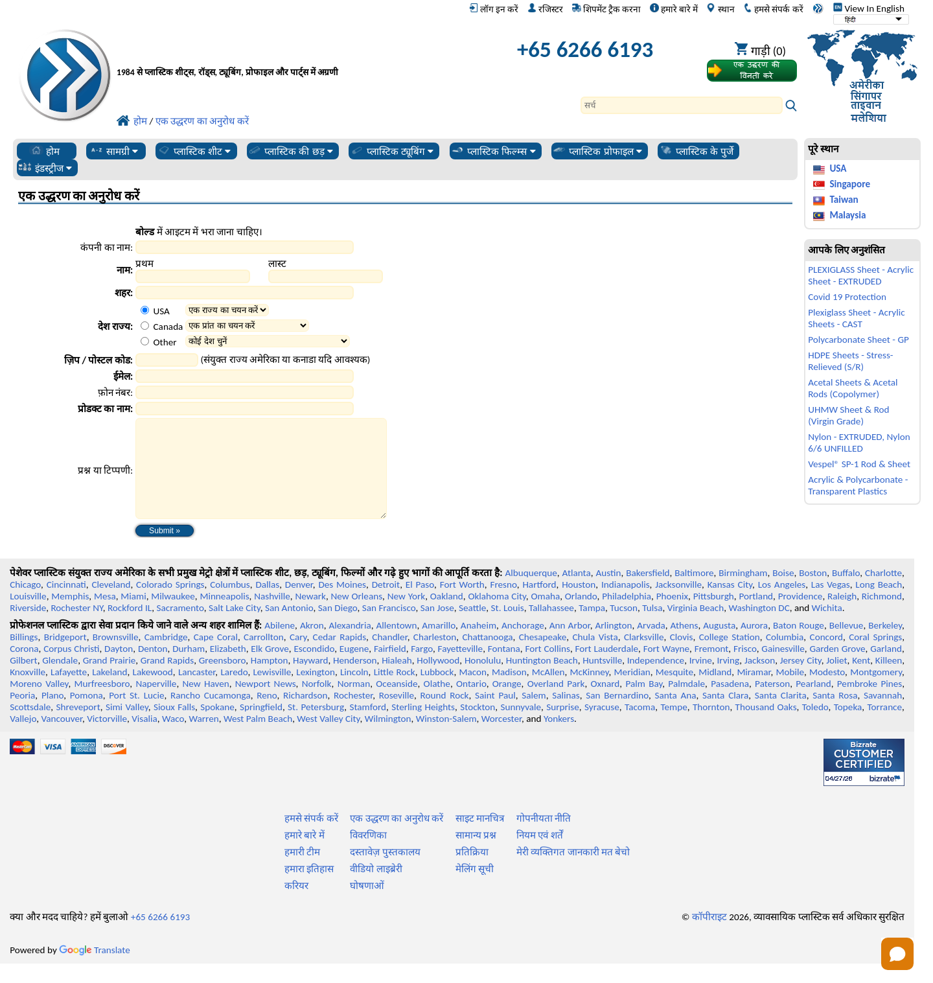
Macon (473, 691)
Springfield (261, 726)
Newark (310, 615)
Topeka (848, 726)
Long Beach (878, 604)
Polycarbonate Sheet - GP (858, 339)
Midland (714, 691)
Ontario (471, 703)
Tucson (624, 627)
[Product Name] (244, 408)
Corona (24, 668)
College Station (729, 656)
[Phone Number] (244, 392)
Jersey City (801, 680)
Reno (267, 715)
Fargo (422, 668)
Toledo (815, 726)
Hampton (269, 680)
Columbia (784, 656)
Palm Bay (643, 703)
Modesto (827, 691)
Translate (94, 969)
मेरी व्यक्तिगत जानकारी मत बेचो (573, 871)
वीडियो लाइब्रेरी (376, 888)
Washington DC (758, 627)
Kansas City (730, 604)
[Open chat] (897, 954)
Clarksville (644, 656)
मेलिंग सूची (474, 888)
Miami (133, 615)
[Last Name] (325, 276)
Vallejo (23, 738)
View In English (868, 8)
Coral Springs (875, 656)
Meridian (632, 691)
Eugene (354, 668)
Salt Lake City (234, 627)
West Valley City (328, 738)
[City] (244, 292)
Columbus (230, 604)
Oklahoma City (496, 615)
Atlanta (576, 592)
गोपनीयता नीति (543, 838)
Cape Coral (216, 656)
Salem (534, 715)
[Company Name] (244, 247)
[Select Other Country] (267, 341)
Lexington (315, 691)
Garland (886, 668)
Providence (800, 615)
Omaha (545, 615)
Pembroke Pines (869, 703)
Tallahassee (551, 627)
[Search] (682, 105)
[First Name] (192, 276)
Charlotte (883, 592)
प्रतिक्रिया (472, 871)
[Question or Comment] (260, 478)
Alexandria (349, 645)
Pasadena (730, 703)
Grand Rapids (167, 680)
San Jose (437, 627)
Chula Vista (595, 656)
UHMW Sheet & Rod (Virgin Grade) (848, 415)
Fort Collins (547, 668)
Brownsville (116, 656)
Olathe (437, 703)
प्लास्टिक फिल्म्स (493, 151)
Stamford (367, 726)
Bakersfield (647, 592)
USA (837, 168)
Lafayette (69, 691)
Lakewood (153, 691)
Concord (826, 656)
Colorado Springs (170, 604)
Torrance (885, 726)
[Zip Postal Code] (166, 360)
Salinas (565, 715)
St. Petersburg (316, 726)
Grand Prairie (109, 680)
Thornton (711, 726)
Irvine (700, 680)
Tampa (592, 627)
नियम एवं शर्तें (539, 855)
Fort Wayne (666, 668)
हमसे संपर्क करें (773, 9)
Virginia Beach (695, 627)
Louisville (28, 615)
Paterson (772, 703)
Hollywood (438, 680)
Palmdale (686, 703)
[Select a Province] (247, 325)
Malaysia (847, 215)
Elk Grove (269, 668)
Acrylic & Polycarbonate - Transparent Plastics (858, 485)
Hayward (310, 680)
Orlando (581, 615)
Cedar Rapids (340, 656)
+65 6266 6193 (585, 49)
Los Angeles (782, 604)
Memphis (70, 615)
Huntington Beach (542, 680)
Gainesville (782, 668)
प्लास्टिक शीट (194, 151)
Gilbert (23, 680)
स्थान (720, 9)
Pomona (86, 715)
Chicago (25, 604)
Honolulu (483, 680)
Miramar (753, 691)
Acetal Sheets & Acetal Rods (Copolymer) (852, 388)
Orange (507, 703)
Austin (608, 592)
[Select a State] (227, 310)
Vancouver (61, 738)
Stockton (477, 726)
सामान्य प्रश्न (475, 855)
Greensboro (222, 680)
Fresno (503, 604)
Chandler (389, 656)
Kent (861, 680)
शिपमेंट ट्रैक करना (606, 9)
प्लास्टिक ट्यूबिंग (392, 151)
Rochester (353, 715)
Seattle (472, 627)
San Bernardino (617, 715)
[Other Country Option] (145, 341)
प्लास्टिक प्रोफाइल (597, 151)
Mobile (790, 691)
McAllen (548, 691)
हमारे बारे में (674, 9)
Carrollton (264, 656)
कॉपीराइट (709, 936)
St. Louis (507, 627)
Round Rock (444, 715)
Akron (312, 645)
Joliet (836, 680)
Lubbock (437, 691)
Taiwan (843, 199)
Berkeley (885, 645)
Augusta (719, 645)
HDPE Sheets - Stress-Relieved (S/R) (850, 361)
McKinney (589, 691)
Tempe (673, 726)
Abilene (279, 645)
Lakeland (109, 691)
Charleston (434, 656)
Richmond (882, 615)
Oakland (446, 615)
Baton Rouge (798, 645)
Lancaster (196, 691)
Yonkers (559, 738)
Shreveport (78, 726)
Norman (354, 703)
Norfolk (317, 703)
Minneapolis (224, 615)
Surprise (562, 726)
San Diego (338, 627)
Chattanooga (487, 656)
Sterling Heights (423, 726)
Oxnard (604, 703)
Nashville (272, 615)
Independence (655, 680)
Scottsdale (30, 726)
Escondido (314, 668)
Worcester (501, 738)
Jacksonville (678, 604)
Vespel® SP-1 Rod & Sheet (859, 464)
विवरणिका (368, 855)
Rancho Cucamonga (210, 715)
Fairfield (390, 668)
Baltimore (693, 592)
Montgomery (876, 691)
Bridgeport (65, 656)
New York (406, 615)
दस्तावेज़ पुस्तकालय (385, 871)
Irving (728, 680)
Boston (813, 592)
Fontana (504, 668)
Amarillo (438, 645)
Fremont (712, 668)
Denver (299, 604)
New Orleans (357, 615)
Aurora (754, 645)
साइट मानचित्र (479, 838)
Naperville (155, 703)
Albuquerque (531, 592)
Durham (188, 668)
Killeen (888, 680)
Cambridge (166, 656)
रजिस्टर (545, 9)
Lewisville (272, 691)
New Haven (206, 703)
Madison (509, 691)
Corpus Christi (71, 668)
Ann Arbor (569, 645)
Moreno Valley (39, 703)
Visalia (144, 738)
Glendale (60, 680)
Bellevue (846, 645)
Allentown (396, 645)
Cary (298, 656)
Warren (204, 738)
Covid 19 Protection (847, 297)
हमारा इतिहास (309, 888)
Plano (52, 715)
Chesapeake (543, 656)
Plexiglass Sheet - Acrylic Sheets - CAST (856, 318)
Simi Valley (127, 726)
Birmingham (743, 592)
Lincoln (354, 691)
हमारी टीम (302, 871)
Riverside (28, 627)
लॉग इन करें (493, 9)
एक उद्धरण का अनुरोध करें (396, 838)
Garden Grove (837, 668)
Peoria (22, 715)
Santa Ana (675, 715)
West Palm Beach (258, 738)
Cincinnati (66, 604)
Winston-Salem (446, 738)
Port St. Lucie (136, 715)
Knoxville (27, 691)
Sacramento (180, 627)
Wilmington (388, 738)
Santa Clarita (781, 715)
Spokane (217, 726)
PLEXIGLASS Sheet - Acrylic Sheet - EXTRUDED (861, 275)
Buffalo (846, 592)
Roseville (396, 715)
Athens (684, 645)
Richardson (305, 715)
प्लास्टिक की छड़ (290, 151)
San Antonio (289, 627)
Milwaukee (172, 615)
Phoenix (672, 615)
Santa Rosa (834, 715)
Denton (153, 668)
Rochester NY (76, 627)
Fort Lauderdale (607, 668)
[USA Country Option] (145, 310)
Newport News (265, 703)
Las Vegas (830, 604)
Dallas (267, 604)
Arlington (613, 645)
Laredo (234, 691)
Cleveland (110, 604)
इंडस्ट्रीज (45, 168)
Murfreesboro (102, 703)
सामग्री (113, 151)
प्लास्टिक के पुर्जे (696, 151)
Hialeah (397, 680)
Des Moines (342, 604)
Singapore (849, 184)
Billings (24, 656)
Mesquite (674, 691)
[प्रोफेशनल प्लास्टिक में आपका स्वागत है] (290, 53)
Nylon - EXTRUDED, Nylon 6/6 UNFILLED (859, 442)
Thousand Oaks (766, 726)
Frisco (745, 668)
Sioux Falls (174, 726)
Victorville (107, 738)
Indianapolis (625, 604)
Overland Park (556, 703)
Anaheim (478, 645)
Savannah (883, 715)
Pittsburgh (713, 615)
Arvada (651, 645)
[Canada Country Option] (145, 325)
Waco (173, 738)
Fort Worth (462, 604)
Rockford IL (130, 627)
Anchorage (522, 645)
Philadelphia (626, 615)
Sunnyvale (521, 726)
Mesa (105, 615)
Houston (578, 604)
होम (44, 151)
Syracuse (601, 726)
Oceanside (396, 703)
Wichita (827, 627)
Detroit (386, 604)
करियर (296, 905)
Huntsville (602, 680)
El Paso (420, 604)
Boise (783, 592)
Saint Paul (495, 715)
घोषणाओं (367, 905)
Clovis (681, 656)
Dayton (118, 668)
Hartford (539, 604)
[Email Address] (244, 376)
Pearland (813, 703)
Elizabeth (228, 668)
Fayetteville (460, 668)
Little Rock (394, 691)
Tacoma (640, 726)
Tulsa (652, 627)
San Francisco (389, 627)
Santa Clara (725, 715)
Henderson (355, 680)
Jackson (759, 680)
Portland (756, 615)
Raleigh (842, 615)
